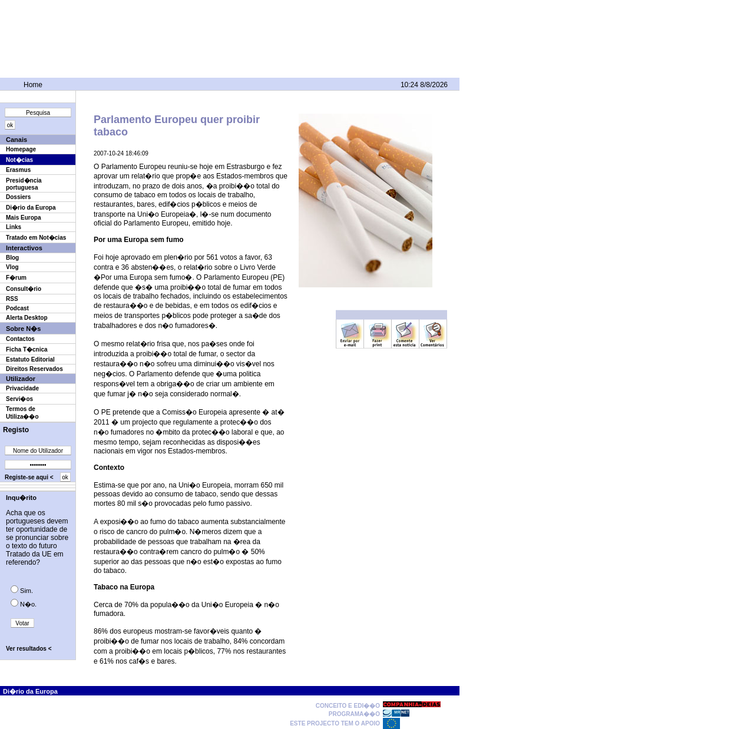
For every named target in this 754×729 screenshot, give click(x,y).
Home (33, 85)
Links (13, 227)
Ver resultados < (29, 648)
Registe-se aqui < (29, 477)
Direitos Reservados (34, 369)
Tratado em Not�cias (36, 237)
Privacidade (22, 388)
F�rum (16, 277)
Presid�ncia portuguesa (24, 184)
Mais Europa (23, 217)
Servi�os (19, 399)
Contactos (20, 339)
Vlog (12, 267)
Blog (12, 257)
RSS (12, 299)
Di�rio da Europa (30, 207)
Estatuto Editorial (30, 359)
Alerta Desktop (27, 317)
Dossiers (18, 197)
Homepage (21, 149)
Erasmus (18, 170)
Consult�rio (23, 289)
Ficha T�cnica (27, 349)
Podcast (17, 308)
